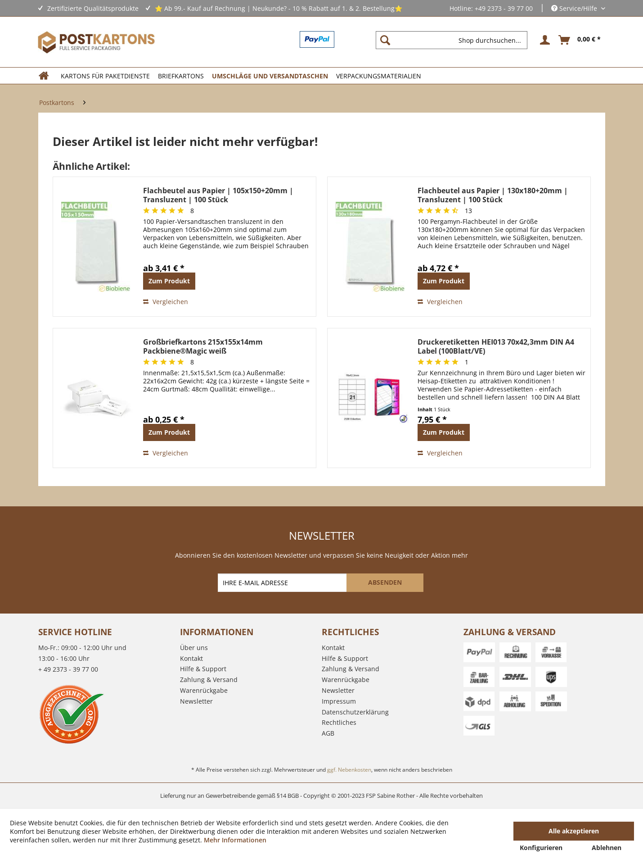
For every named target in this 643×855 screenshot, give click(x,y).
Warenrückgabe (204, 690)
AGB (328, 733)
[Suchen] (385, 40)
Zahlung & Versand (209, 679)
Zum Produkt (169, 281)
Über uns (194, 647)
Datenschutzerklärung (355, 712)
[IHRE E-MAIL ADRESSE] (283, 582)
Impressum (339, 701)
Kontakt (191, 658)
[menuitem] (455, 40)
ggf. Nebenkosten (349, 769)
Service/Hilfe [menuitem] (575, 8)
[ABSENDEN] (384, 582)
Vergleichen (165, 301)
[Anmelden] (543, 40)
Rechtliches (339, 722)
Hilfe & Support (203, 668)
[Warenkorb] (580, 40)
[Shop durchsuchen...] (451, 40)
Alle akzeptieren (574, 831)
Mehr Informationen (235, 840)
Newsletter (196, 701)
